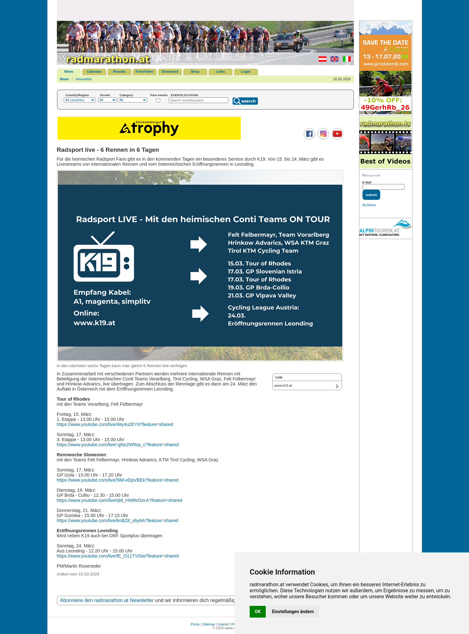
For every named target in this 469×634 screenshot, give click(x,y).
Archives (369, 205)
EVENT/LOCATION (184, 95)
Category (126, 95)
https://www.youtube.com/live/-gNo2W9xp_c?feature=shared (118, 444)
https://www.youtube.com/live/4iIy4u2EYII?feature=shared (115, 424)
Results (119, 71)
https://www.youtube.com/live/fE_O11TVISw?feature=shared (118, 555)
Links (220, 71)
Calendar (94, 71)
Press (195, 624)
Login (246, 71)
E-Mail (367, 182)
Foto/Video (145, 71)
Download (169, 71)
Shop (195, 71)
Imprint (223, 624)
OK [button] (258, 611)
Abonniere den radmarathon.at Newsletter (107, 600)
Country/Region (77, 95)
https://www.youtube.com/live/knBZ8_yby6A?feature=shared (117, 520)
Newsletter (84, 79)
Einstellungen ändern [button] (293, 611)
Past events (159, 95)
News (68, 71)
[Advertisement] (205, 10)
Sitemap (208, 624)
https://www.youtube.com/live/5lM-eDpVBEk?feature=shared (118, 480)
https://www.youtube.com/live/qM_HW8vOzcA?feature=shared (119, 500)
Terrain (105, 95)
